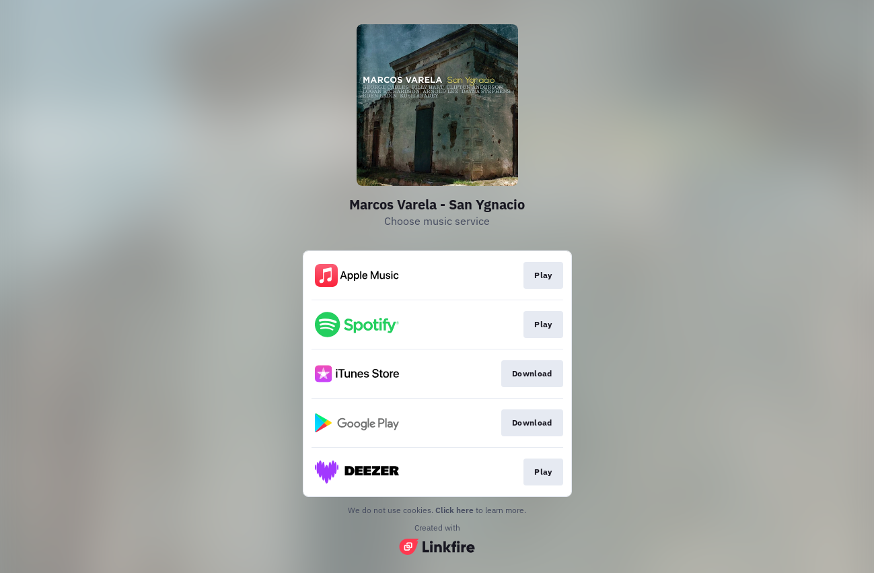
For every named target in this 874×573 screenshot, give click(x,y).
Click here (454, 510)
